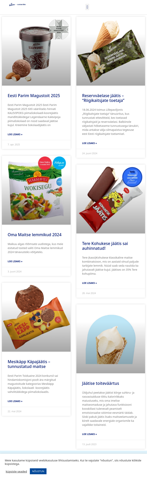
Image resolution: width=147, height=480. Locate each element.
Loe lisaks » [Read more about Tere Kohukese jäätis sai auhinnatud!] (89, 283)
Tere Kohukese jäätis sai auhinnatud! (105, 246)
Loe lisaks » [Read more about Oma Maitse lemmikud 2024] (15, 261)
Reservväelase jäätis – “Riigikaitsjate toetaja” (103, 98)
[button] (87, 7)
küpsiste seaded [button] (16, 471)
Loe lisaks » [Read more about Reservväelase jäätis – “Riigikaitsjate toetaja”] (89, 143)
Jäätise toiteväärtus (100, 383)
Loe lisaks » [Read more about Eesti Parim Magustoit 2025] (15, 134)
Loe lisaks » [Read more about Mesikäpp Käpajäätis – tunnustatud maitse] (15, 401)
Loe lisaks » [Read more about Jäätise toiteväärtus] (89, 434)
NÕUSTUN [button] (38, 471)
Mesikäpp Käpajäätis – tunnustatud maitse (29, 364)
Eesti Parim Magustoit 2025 (34, 95)
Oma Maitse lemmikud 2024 (34, 234)
